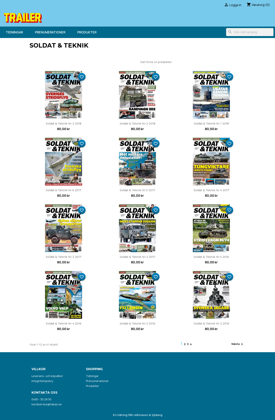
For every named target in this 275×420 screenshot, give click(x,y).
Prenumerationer (50, 32)
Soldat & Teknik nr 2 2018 (137, 123)
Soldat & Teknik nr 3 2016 (137, 323)
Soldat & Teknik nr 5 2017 (137, 190)
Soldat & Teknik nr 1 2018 (211, 123)
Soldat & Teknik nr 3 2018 (63, 123)
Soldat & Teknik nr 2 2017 (137, 257)
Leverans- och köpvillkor (47, 376)
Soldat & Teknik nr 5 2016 (211, 257)
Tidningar (14, 32)
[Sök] (249, 32)
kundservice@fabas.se (47, 404)
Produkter (86, 32)
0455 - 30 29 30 (41, 399)
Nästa (237, 344)
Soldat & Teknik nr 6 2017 (63, 190)
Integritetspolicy (42, 381)
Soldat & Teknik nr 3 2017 (63, 257)
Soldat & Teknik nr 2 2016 (211, 323)
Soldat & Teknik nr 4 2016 (63, 323)
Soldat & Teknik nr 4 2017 (211, 190)
